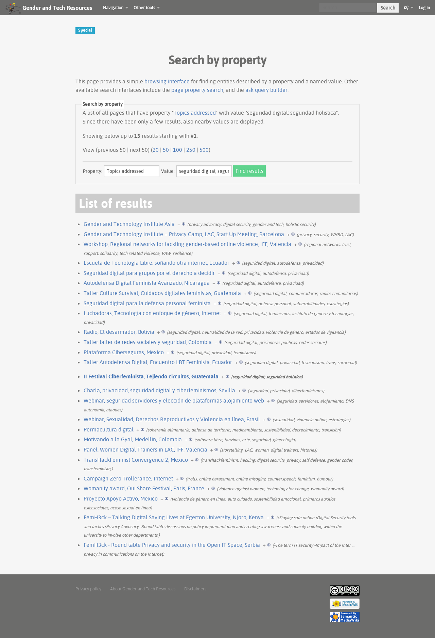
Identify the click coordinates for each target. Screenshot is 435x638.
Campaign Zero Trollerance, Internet (128, 478)
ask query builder (266, 89)
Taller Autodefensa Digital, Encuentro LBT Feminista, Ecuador (158, 362)
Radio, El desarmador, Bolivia (119, 331)
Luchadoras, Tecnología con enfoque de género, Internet (152, 313)
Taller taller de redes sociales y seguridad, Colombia (148, 342)
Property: (92, 171)
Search (388, 8)
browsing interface (167, 81)
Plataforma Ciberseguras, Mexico (124, 352)
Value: (168, 171)
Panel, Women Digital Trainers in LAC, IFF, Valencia (145, 449)
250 (190, 149)
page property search (197, 89)
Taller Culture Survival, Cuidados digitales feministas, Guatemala (162, 293)
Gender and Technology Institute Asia (129, 223)
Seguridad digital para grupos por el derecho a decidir (149, 272)
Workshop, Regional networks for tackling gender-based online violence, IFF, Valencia (187, 244)
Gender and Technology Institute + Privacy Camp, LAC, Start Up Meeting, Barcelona (184, 234)
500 (204, 149)
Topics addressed (195, 112)
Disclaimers (195, 588)
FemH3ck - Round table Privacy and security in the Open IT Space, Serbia (172, 544)
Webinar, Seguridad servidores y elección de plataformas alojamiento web (174, 400)
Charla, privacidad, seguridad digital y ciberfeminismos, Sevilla (159, 390)
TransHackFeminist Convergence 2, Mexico (136, 459)
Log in (424, 7)
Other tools (144, 7)
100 (177, 149)
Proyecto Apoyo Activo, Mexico (121, 498)
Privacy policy (88, 588)
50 (166, 149)
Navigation (113, 7)
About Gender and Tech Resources (142, 588)
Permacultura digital (109, 429)
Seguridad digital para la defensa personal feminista (147, 303)
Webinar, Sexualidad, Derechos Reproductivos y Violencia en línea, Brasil (172, 419)
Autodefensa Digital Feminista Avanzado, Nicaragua (147, 282)
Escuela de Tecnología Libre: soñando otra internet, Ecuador (156, 262)
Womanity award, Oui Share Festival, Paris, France (144, 488)
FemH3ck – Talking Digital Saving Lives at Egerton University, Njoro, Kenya (174, 517)
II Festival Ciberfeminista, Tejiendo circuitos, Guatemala (151, 376)
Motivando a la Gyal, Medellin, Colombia (133, 439)
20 (156, 149)
